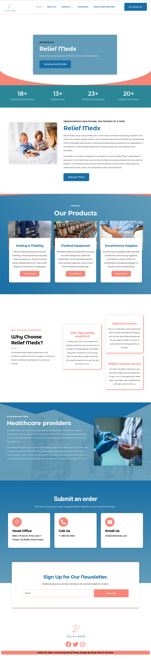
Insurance (83, 7)
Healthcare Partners (104, 7)
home (39, 7)
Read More (30, 273)
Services (67, 7)
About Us (51, 7)
